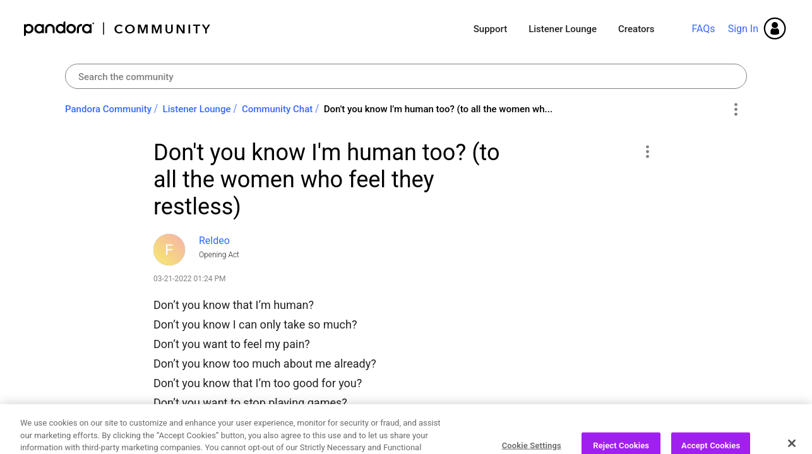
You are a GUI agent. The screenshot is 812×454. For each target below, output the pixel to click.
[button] (647, 151)
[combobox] (406, 76)
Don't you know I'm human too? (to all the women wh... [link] (438, 109)
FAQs (703, 29)
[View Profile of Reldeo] (214, 241)
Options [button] (735, 110)
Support (490, 29)
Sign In (743, 29)
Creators (636, 29)
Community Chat (277, 109)
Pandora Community (117, 28)
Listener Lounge (562, 29)
